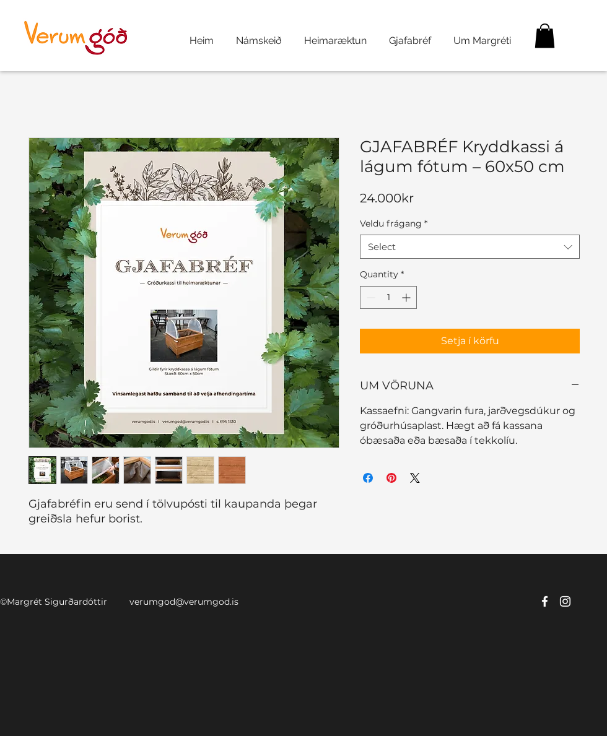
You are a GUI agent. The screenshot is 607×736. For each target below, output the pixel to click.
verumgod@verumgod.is (183, 601)
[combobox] (470, 247)
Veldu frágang (393, 223)
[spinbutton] (388, 297)
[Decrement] (369, 297)
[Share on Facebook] (367, 477)
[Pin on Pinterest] (391, 477)
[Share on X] (415, 477)
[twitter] (565, 601)
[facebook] (545, 601)
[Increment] (407, 297)
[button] (545, 36)
